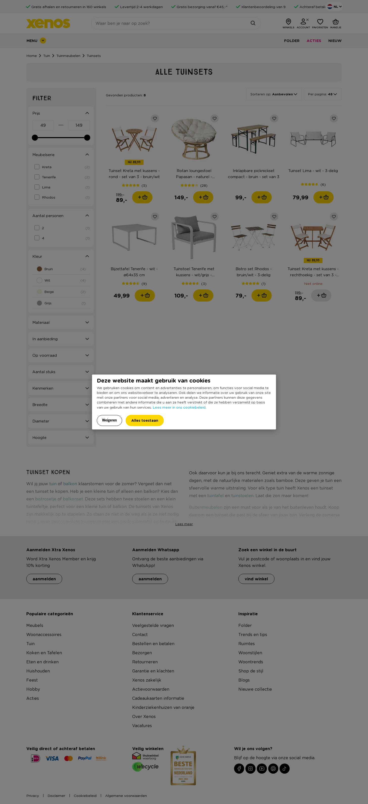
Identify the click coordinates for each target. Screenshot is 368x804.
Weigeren (109, 420)
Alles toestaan (144, 420)
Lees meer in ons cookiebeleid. (179, 407)
